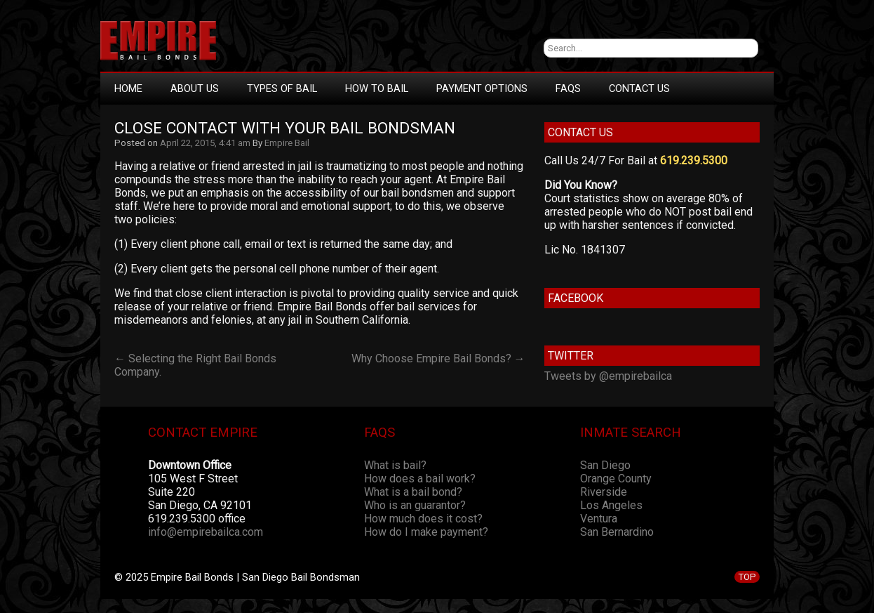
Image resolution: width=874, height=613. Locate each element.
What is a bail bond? (413, 492)
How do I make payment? (426, 532)
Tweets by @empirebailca (608, 376)
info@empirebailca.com (205, 532)
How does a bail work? (420, 478)
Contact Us (639, 88)
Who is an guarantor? (415, 505)
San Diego (605, 465)
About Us (194, 88)
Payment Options (481, 88)
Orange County (616, 478)
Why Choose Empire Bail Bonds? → (438, 358)
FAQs (568, 88)
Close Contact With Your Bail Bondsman (284, 128)
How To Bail (376, 88)
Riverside (603, 492)
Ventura (598, 518)
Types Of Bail (282, 88)
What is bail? (395, 465)
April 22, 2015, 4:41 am (205, 143)
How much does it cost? (423, 518)
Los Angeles (611, 505)
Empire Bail (286, 143)
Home (128, 88)
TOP (747, 577)
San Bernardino (617, 532)
